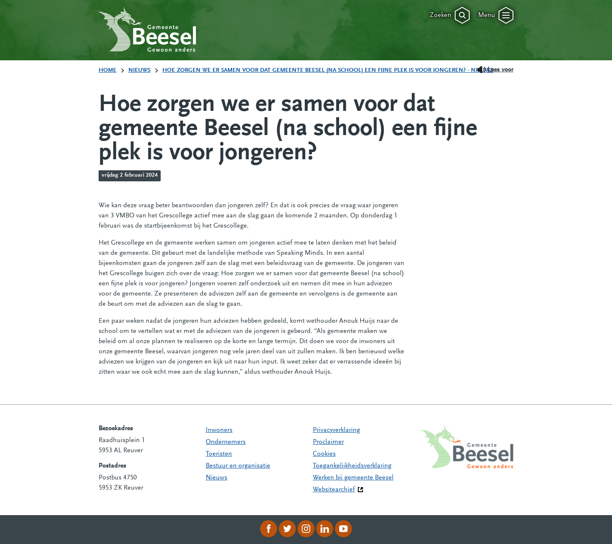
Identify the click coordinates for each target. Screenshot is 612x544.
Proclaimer (328, 442)
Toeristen (219, 454)
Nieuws (216, 477)
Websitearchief (334, 489)
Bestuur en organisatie (238, 465)
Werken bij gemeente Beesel (353, 477)
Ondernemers (226, 442)
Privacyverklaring (336, 430)
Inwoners (219, 430)
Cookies (324, 454)
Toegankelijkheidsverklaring (352, 465)
